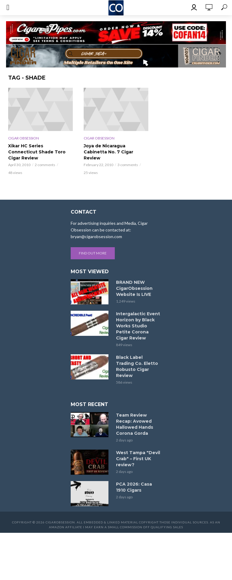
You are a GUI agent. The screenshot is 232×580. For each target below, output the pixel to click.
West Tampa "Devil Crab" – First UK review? (138, 458)
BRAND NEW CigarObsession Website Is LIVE (134, 288)
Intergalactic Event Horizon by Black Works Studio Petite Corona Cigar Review (138, 326)
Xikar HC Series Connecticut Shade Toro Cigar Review (37, 152)
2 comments (45, 164)
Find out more (93, 253)
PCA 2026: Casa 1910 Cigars (134, 487)
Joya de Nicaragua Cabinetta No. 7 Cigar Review (108, 152)
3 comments (128, 164)
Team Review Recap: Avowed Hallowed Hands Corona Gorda (134, 424)
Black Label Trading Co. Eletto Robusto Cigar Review (137, 366)
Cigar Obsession (23, 138)
